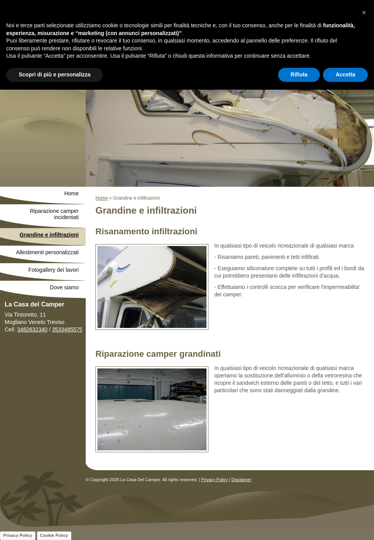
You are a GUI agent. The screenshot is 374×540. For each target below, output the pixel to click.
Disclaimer (241, 479)
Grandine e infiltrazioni (49, 235)
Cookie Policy (54, 535)
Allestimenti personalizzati (47, 252)
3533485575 (67, 329)
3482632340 (32, 329)
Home (101, 198)
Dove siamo (64, 287)
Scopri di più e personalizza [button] (54, 74)
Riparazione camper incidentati (54, 214)
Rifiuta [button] (299, 74)
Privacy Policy (214, 479)
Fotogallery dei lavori (53, 270)
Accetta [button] (345, 74)
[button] (364, 12)
